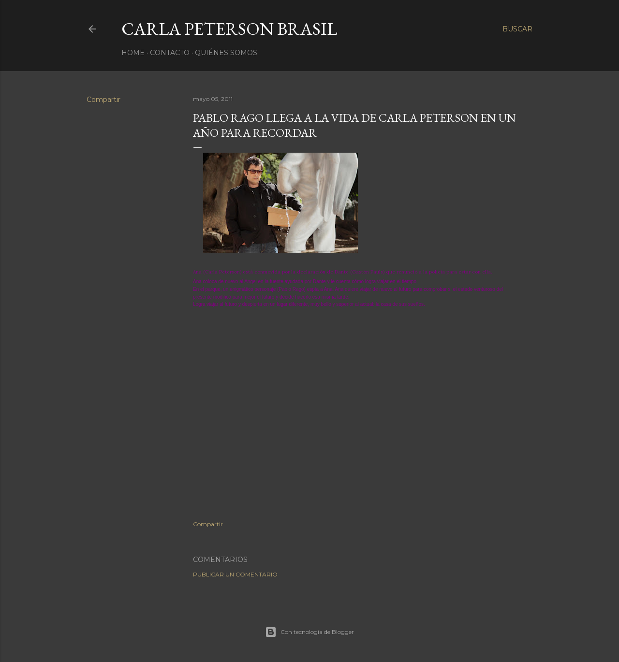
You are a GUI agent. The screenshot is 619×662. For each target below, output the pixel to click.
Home (133, 52)
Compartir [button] (103, 99)
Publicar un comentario (235, 574)
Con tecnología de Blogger (309, 632)
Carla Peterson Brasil (229, 28)
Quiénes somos (226, 52)
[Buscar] (517, 29)
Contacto (170, 52)
